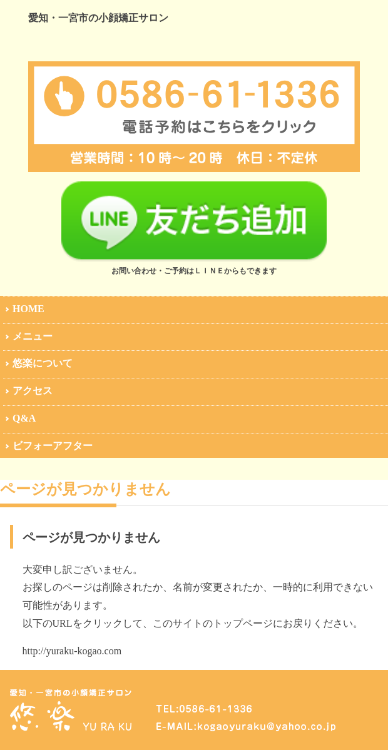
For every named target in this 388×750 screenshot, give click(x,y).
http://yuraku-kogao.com (72, 651)
